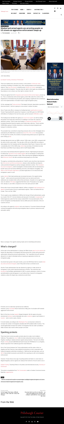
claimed (6, 176)
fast (10, 136)
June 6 (16, 338)
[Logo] (32, 413)
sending (6, 341)
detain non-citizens (31, 87)
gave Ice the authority (38, 250)
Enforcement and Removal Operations (13, 163)
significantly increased (36, 110)
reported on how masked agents (17, 153)
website (17, 206)
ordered (22, 146)
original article (9, 372)
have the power (12, 87)
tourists (3, 318)
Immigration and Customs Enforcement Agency (27, 95)
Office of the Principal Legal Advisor (10, 170)
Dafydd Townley (5, 364)
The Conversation (6, 33)
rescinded (12, 308)
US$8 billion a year (38, 114)
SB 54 (2, 353)
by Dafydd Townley (6, 79)
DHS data (12, 182)
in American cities (36, 83)
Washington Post (23, 322)
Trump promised (16, 104)
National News (5, 26)
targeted (16, 314)
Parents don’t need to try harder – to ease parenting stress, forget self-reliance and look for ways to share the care (35, 394)
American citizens (7, 157)
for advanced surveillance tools (33, 121)
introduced (3, 271)
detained (10, 316)
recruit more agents (28, 117)
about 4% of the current (29, 132)
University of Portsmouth (17, 79)
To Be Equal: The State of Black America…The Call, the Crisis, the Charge (10, 393)
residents (29, 316)
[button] (61, 15)
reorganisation (39, 197)
